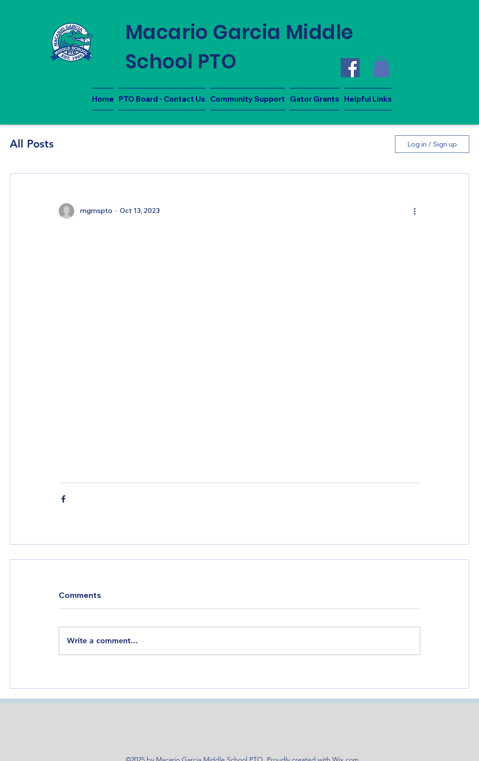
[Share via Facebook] (63, 499)
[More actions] (414, 211)
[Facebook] (350, 67)
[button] (381, 67)
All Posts (32, 143)
